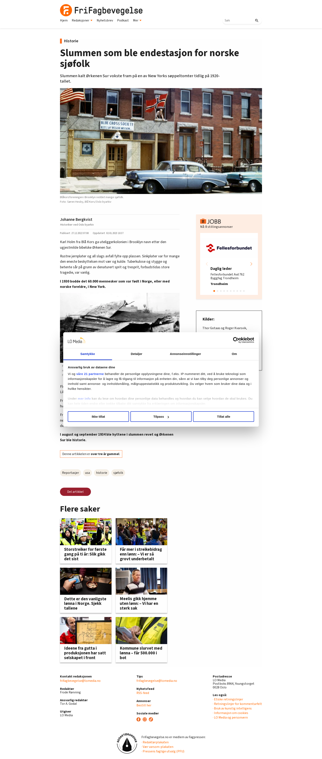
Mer (137, 20)
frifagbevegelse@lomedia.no (80, 681)
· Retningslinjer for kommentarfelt (237, 704)
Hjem (64, 20)
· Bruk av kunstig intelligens (232, 708)
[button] (251, 263)
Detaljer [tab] (138, 354)
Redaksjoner (82, 20)
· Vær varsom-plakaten (157, 747)
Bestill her (143, 705)
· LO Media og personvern (230, 717)
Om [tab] (230, 354)
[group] (229, 264)
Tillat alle (220, 416)
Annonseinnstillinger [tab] (184, 354)
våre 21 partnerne (95, 374)
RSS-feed (142, 693)
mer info (89, 398)
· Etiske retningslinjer (228, 699)
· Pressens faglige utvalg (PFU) (162, 751)
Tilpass (161, 416)
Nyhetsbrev (105, 20)
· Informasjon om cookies (230, 713)
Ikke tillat (101, 416)
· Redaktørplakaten (155, 742)
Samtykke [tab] (91, 354)
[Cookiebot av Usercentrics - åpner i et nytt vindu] (231, 340)
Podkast (123, 20)
